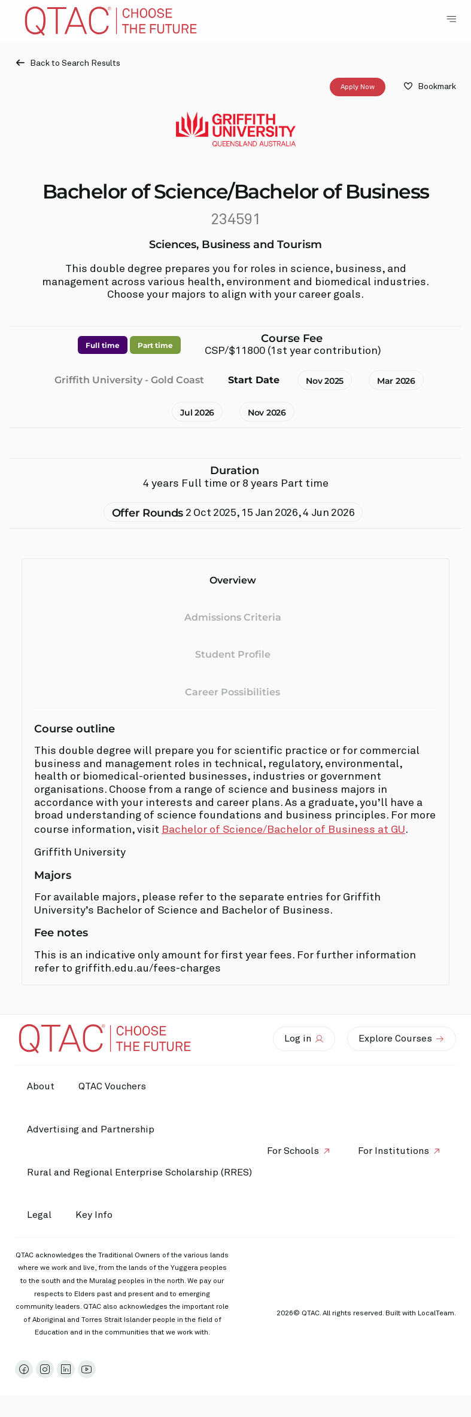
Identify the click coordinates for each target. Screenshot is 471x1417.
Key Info (96, 1215)
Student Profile (233, 655)
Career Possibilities (232, 692)
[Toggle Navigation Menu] (451, 19)
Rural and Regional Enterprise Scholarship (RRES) (139, 1172)
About (40, 1086)
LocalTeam (436, 1313)
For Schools (293, 1151)
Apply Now (358, 87)
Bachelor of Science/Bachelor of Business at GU (283, 829)
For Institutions (393, 1151)
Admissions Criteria (232, 617)
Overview (232, 580)
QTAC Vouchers (112, 1086)
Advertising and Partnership (90, 1129)
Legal (39, 1215)
